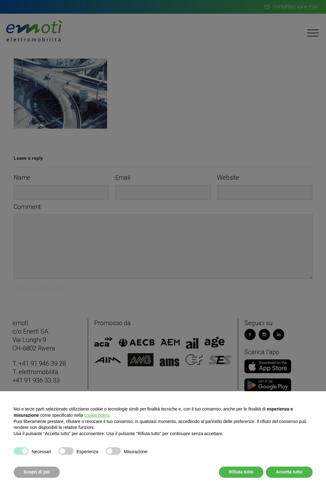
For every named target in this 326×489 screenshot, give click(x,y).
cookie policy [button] (96, 415)
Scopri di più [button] (37, 471)
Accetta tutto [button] (289, 471)
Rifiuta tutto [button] (241, 471)
